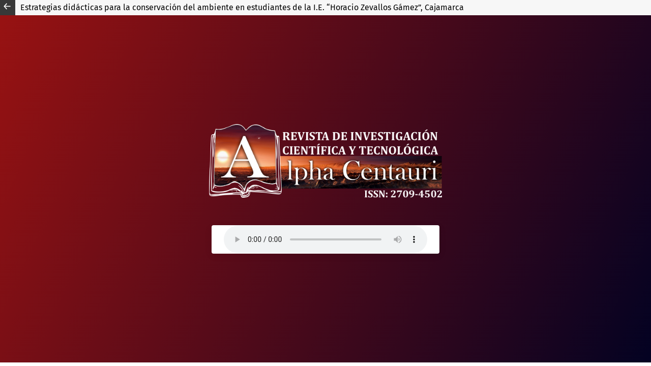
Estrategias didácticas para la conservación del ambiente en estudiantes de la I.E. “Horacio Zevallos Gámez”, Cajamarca (242, 7)
